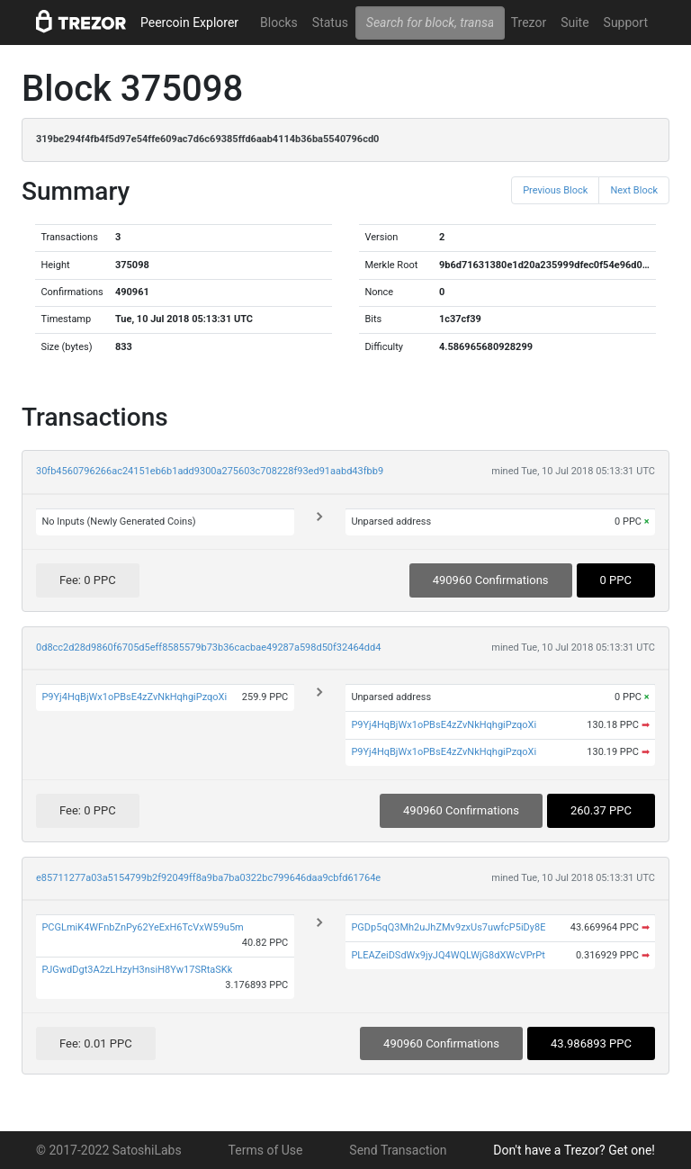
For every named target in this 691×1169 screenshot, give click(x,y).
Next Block (634, 190)
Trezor (528, 22)
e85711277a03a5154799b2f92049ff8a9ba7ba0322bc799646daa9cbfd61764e (208, 878)
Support (626, 22)
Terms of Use (266, 1150)
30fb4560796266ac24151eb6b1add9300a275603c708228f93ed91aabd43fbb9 (209, 471)
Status (330, 22)
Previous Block (555, 190)
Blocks (279, 22)
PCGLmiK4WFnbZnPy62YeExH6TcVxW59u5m (142, 927)
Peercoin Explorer (189, 22)
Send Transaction (397, 1150)
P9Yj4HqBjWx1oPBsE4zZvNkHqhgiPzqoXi (134, 697)
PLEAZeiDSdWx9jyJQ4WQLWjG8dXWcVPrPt (448, 955)
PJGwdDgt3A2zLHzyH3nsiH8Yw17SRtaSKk (136, 970)
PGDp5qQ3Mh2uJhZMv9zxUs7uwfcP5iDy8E (448, 927)
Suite (574, 22)
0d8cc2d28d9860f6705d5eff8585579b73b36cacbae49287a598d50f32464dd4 (208, 647)
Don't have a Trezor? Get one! (574, 1150)
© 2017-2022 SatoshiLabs (109, 1150)
